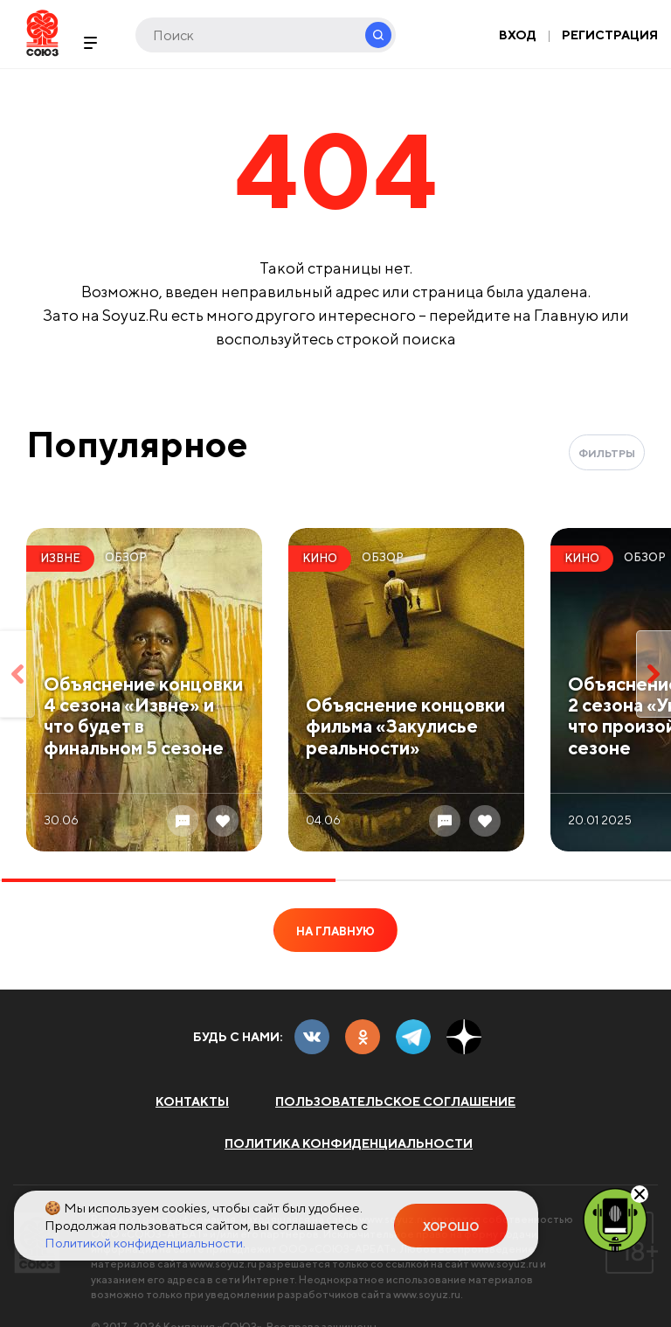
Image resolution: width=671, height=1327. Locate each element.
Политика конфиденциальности (349, 1143)
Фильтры (606, 453)
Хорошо (451, 1226)
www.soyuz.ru (223, 1263)
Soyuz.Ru (42, 32)
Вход (517, 35)
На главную (335, 931)
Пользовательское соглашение (395, 1101)
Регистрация (610, 35)
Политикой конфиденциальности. (145, 1242)
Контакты (192, 1101)
